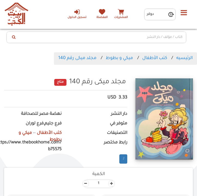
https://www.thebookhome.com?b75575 (33, 146)
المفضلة (102, 17)
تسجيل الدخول (77, 14)
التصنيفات (117, 133)
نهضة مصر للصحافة (41, 114)
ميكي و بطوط (119, 58)
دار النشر (119, 114)
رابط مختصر (115, 142)
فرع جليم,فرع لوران (44, 123)
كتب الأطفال (154, 58)
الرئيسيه (184, 58)
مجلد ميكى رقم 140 (77, 58)
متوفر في (118, 123)
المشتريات (121, 17)
